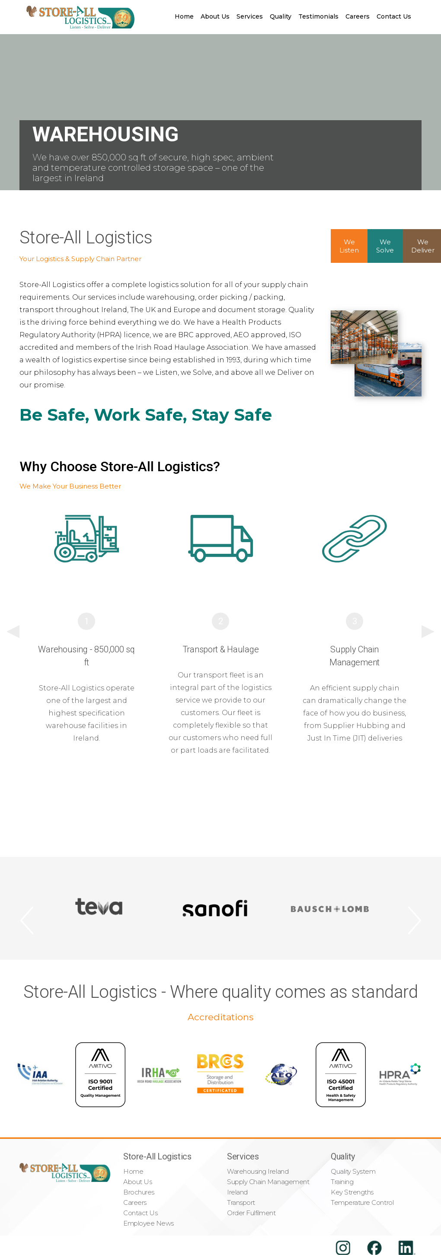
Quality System (353, 1171)
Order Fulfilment (251, 1213)
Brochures (138, 1192)
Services (249, 16)
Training (342, 1182)
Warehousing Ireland (257, 1171)
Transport (241, 1202)
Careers (357, 16)
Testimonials (318, 16)
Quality (280, 16)
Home (184, 16)
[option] (86, 635)
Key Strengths (352, 1192)
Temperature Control (362, 1202)
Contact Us (394, 16)
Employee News (148, 1223)
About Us (215, 16)
